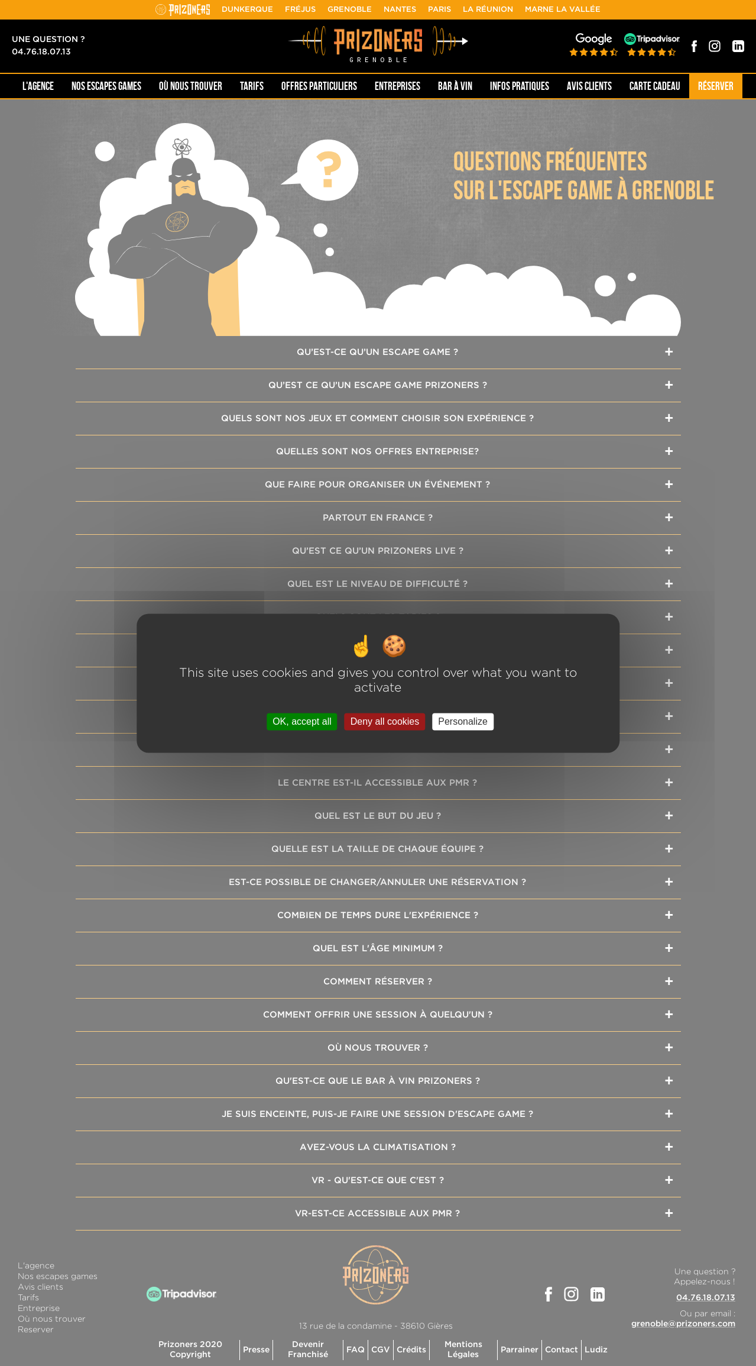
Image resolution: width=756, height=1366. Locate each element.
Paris (439, 10)
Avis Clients (589, 86)
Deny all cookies (385, 721)
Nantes (400, 10)
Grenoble (349, 10)
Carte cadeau (655, 86)
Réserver (716, 86)
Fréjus (300, 10)
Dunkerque (247, 10)
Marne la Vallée (563, 10)
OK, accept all (302, 721)
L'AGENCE (38, 86)
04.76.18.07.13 (41, 52)
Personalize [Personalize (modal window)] (463, 721)
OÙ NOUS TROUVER (190, 86)
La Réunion (488, 10)
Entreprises (397, 86)
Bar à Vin (455, 86)
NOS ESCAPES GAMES (106, 86)
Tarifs (252, 86)
